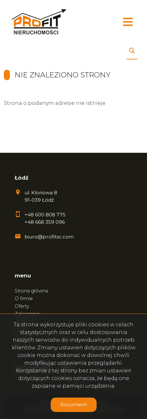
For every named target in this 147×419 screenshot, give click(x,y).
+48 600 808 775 (45, 215)
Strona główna (31, 291)
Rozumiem (73, 404)
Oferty (22, 306)
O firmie (24, 298)
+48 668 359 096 (45, 222)
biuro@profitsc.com (49, 237)
